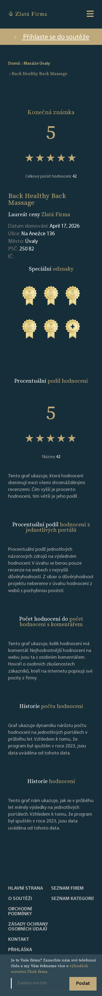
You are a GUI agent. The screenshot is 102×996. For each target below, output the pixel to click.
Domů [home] (14, 63)
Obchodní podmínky (20, 912)
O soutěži (20, 898)
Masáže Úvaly (37, 63)
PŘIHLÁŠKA (20, 950)
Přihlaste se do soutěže (51, 37)
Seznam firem (67, 888)
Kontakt (18, 939)
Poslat (83, 983)
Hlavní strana (25, 888)
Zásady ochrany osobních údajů (28, 927)
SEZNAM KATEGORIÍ (72, 898)
